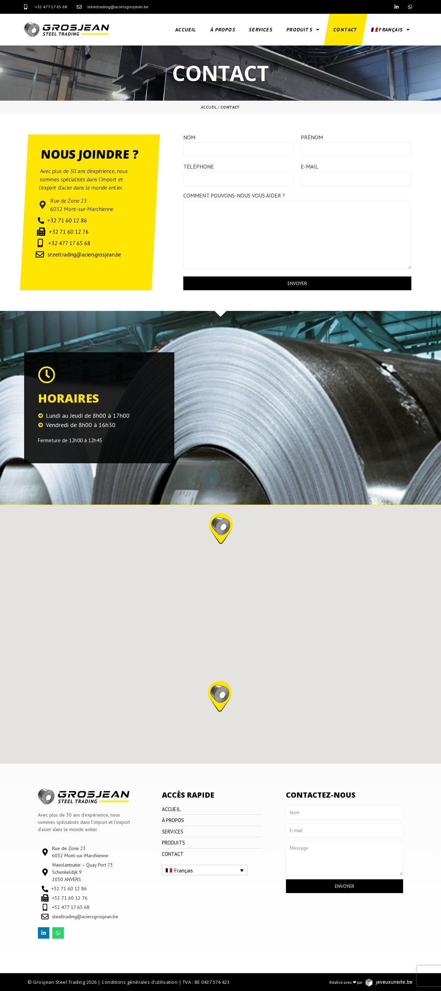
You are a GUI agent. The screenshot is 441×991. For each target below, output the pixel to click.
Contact (345, 30)
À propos (223, 30)
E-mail (309, 167)
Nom (189, 137)
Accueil (186, 30)
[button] (220, 701)
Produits (303, 30)
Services (261, 30)
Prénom (312, 137)
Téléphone (198, 167)
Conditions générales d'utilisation (139, 982)
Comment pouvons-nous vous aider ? (234, 196)
